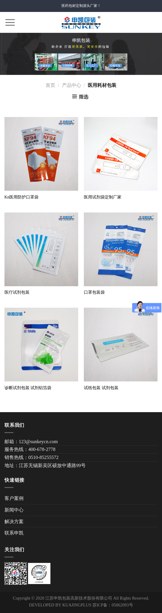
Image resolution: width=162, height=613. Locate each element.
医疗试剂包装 (17, 292)
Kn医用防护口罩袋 (21, 197)
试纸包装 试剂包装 (101, 388)
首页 (50, 85)
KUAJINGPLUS (77, 605)
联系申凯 (14, 532)
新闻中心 (14, 509)
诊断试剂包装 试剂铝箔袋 (27, 388)
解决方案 (14, 521)
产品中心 (71, 85)
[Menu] (10, 22)
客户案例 (14, 498)
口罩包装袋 (94, 292)
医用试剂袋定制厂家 (102, 197)
